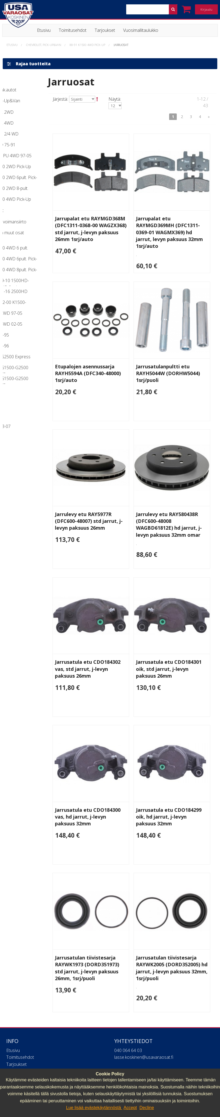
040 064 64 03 (128, 1003)
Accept (130, 1107)
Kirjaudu (206, 9)
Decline (147, 1107)
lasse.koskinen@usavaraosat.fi (143, 1010)
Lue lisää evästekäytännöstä (94, 1107)
